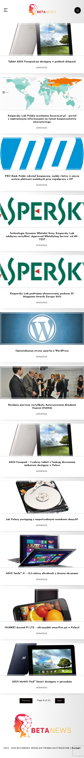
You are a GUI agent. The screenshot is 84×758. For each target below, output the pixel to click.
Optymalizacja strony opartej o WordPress (42, 351)
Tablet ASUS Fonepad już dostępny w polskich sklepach (42, 61)
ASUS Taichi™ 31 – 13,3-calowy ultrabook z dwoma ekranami (42, 573)
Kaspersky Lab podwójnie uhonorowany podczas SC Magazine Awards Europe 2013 (42, 295)
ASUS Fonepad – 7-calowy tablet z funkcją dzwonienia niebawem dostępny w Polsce (42, 464)
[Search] (77, 10)
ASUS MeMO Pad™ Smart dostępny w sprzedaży (42, 681)
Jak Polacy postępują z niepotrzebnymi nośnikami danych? (42, 519)
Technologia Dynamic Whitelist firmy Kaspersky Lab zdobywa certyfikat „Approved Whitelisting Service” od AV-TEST (42, 236)
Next (59, 701)
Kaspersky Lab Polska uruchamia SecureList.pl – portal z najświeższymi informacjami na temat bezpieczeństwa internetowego (42, 119)
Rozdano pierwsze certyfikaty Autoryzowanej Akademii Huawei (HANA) (42, 406)
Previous (26, 701)
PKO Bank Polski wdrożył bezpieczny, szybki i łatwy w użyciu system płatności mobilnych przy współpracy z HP (42, 178)
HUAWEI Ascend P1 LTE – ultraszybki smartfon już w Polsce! (42, 627)
